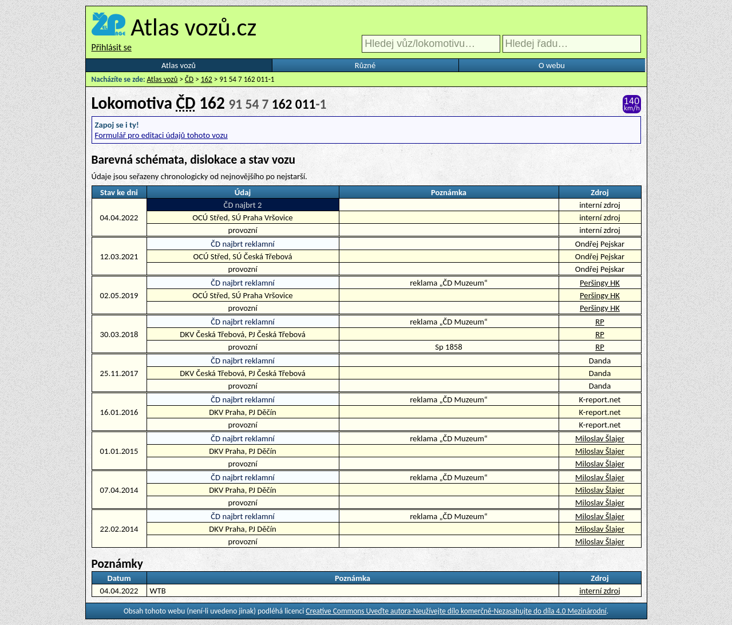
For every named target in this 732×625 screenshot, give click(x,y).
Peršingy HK (600, 283)
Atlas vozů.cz (193, 27)
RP (599, 322)
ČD (189, 79)
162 (206, 79)
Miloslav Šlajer (599, 438)
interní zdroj (599, 591)
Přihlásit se (112, 47)
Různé (365, 65)
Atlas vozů (178, 65)
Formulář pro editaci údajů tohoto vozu (161, 135)
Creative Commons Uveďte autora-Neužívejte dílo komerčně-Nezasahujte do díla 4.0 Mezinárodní (456, 611)
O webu (552, 65)
